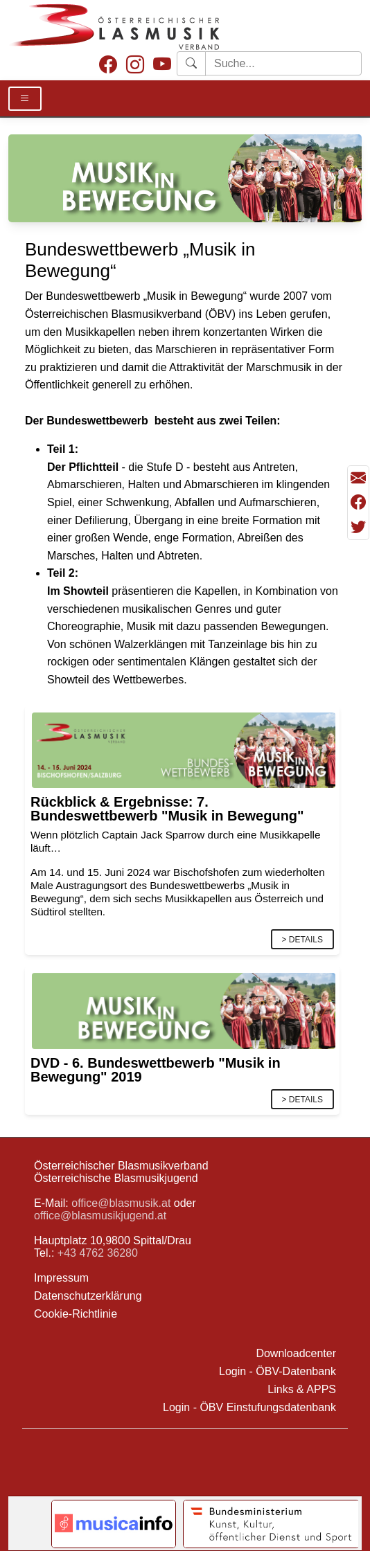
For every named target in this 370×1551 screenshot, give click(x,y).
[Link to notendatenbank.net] (113, 1524)
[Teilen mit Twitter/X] (358, 526)
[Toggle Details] (25, 99)
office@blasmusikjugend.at (100, 1215)
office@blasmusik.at (120, 1203)
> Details (302, 939)
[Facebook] (108, 65)
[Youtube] (162, 65)
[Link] (183, 749)
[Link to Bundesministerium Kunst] (271, 1524)
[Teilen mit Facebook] (358, 502)
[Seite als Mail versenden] (358, 478)
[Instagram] (135, 65)
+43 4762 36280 (98, 1253)
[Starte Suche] (283, 63)
